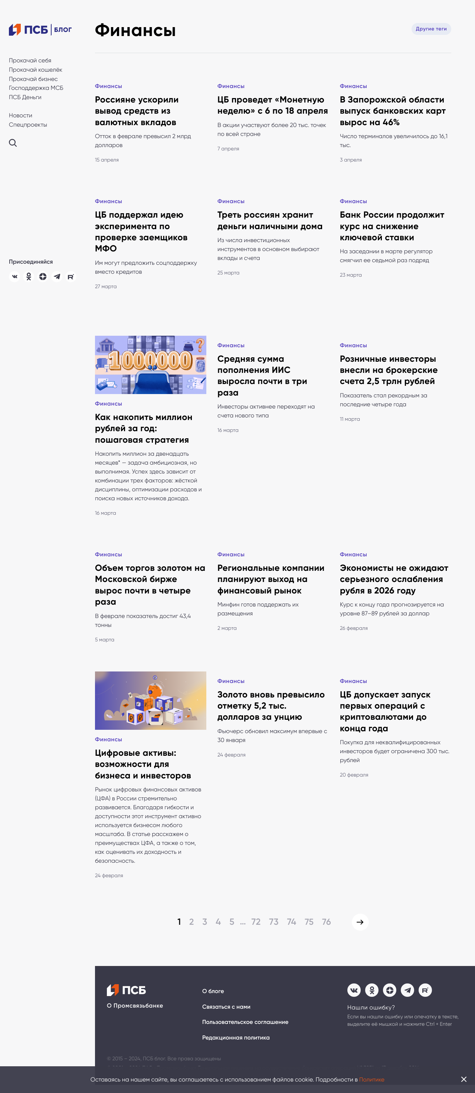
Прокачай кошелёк (35, 69)
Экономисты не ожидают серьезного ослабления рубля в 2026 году (394, 584)
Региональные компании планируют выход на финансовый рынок (271, 584)
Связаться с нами (226, 1014)
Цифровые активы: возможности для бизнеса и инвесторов (143, 771)
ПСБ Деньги (25, 97)
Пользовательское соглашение (246, 1030)
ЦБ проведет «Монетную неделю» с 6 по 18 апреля (271, 112)
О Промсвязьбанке (135, 1013)
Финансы (109, 86)
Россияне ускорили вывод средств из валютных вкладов (137, 112)
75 (308, 929)
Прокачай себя (30, 60)
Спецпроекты (28, 124)
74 (290, 929)
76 (325, 929)
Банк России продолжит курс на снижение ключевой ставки (393, 228)
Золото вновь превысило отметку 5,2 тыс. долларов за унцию (271, 712)
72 (254, 929)
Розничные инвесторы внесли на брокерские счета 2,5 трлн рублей (389, 373)
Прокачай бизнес (33, 78)
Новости (20, 115)
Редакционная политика (236, 1046)
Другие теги (431, 29)
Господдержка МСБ (36, 87)
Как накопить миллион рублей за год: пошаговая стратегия (144, 432)
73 (273, 929)
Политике (372, 1079)
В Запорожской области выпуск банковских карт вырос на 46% (393, 112)
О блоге (213, 999)
